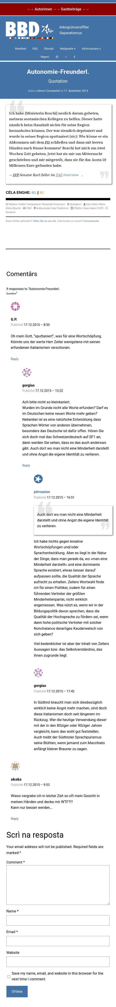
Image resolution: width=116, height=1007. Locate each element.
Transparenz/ (33, 204)
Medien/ (13, 204)
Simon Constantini (48, 90)
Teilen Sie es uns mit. (44, 220)
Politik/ (22, 204)
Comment (15, 862)
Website (12, 952)
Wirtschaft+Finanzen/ (53, 204)
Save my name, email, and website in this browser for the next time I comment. (57, 976)
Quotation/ (75, 204)
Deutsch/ (10, 212)
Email (12, 932)
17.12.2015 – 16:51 (60, 497)
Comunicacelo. (91, 220)
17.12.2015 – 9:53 (37, 785)
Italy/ (54, 208)
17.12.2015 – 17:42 (60, 691)
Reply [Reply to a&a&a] (15, 818)
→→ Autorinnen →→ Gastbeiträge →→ (58, 9)
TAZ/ (29, 208)
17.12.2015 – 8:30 (37, 325)
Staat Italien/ (90, 208)
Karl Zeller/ (92, 204)
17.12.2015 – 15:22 (49, 390)
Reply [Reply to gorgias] (26, 465)
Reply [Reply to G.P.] (15, 359)
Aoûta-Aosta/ (43, 208)
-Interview (67, 174)
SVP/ (101, 208)
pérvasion (42, 491)
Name (12, 911)
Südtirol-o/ (62, 208)
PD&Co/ (78, 208)
